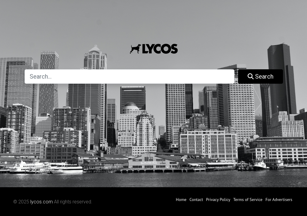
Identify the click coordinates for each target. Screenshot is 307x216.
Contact (196, 199)
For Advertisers (278, 199)
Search (260, 76)
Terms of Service (247, 199)
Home (181, 199)
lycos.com (41, 202)
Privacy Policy (218, 199)
